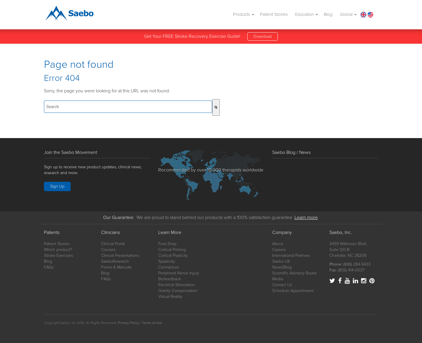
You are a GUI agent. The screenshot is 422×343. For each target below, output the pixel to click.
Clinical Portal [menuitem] (113, 243)
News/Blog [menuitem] (282, 267)
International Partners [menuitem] (291, 255)
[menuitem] (363, 14)
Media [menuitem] (277, 278)
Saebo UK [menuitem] (281, 261)
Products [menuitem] (243, 14)
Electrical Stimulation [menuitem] (176, 284)
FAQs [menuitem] (49, 267)
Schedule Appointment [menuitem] (293, 290)
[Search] (216, 107)
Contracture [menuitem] (168, 267)
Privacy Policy (128, 323)
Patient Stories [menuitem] (274, 14)
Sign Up (57, 186)
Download (262, 36)
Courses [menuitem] (108, 249)
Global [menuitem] (348, 14)
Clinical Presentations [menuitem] (120, 255)
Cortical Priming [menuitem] (172, 249)
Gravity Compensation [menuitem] (178, 290)
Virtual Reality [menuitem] (170, 296)
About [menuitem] (277, 243)
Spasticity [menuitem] (166, 261)
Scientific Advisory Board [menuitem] (294, 273)
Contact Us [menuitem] (282, 284)
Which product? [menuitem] (58, 249)
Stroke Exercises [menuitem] (58, 255)
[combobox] (128, 107)
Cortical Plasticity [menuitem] (173, 255)
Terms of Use (152, 323)
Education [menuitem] (306, 14)
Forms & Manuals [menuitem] (116, 267)
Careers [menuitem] (279, 249)
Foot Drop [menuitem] (167, 243)
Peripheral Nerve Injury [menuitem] (178, 273)
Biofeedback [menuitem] (169, 278)
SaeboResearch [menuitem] (115, 261)
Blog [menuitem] (328, 14)
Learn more (306, 217)
